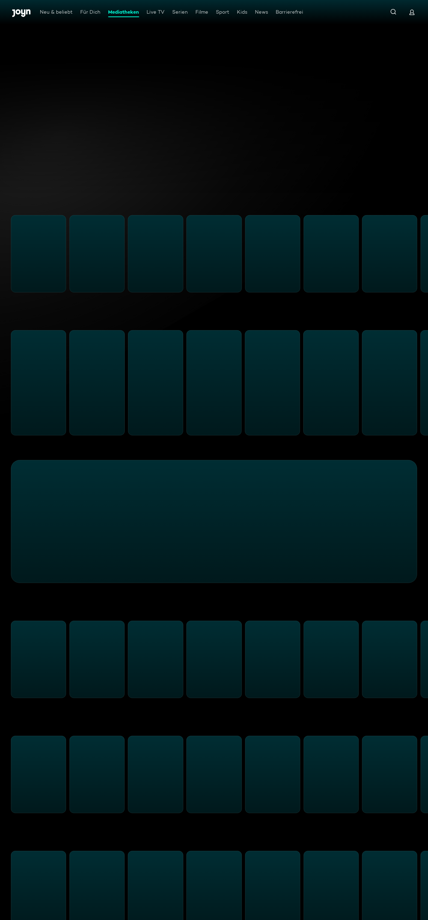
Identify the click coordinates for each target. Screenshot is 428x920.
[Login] (412, 12)
